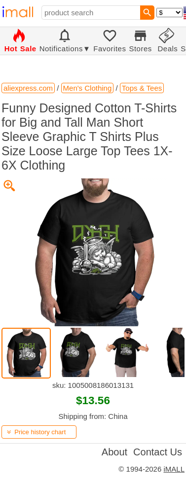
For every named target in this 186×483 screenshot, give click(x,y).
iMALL (174, 469)
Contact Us (157, 452)
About (114, 452)
